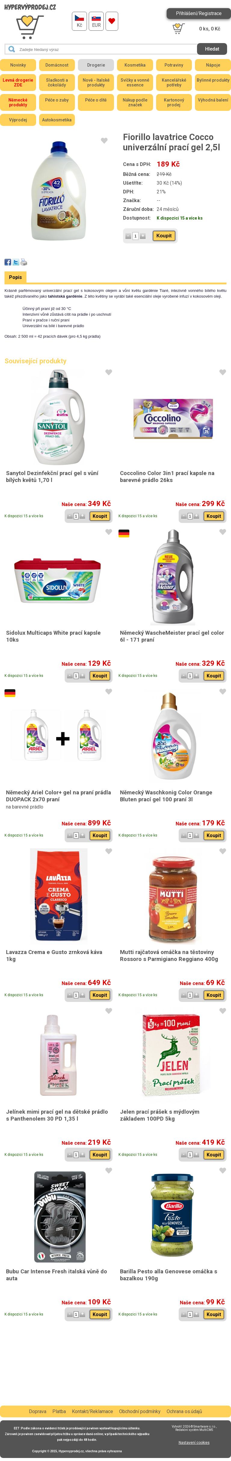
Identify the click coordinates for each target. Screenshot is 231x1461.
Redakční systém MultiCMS (194, 1429)
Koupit (164, 235)
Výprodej (18, 119)
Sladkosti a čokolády (57, 82)
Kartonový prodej (174, 102)
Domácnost (56, 65)
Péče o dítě (96, 100)
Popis (15, 277)
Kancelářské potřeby (174, 82)
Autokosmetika (57, 119)
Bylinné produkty (213, 80)
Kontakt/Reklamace (92, 1411)
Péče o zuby (57, 100)
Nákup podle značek (135, 102)
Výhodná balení (213, 100)
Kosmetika (135, 65)
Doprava (37, 1411)
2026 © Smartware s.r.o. (199, 1426)
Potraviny (174, 65)
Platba (59, 1411)
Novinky (18, 65)
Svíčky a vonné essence (135, 82)
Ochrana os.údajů (184, 1411)
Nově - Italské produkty (96, 82)
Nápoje (213, 65)
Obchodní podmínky (140, 1411)
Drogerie (96, 65)
